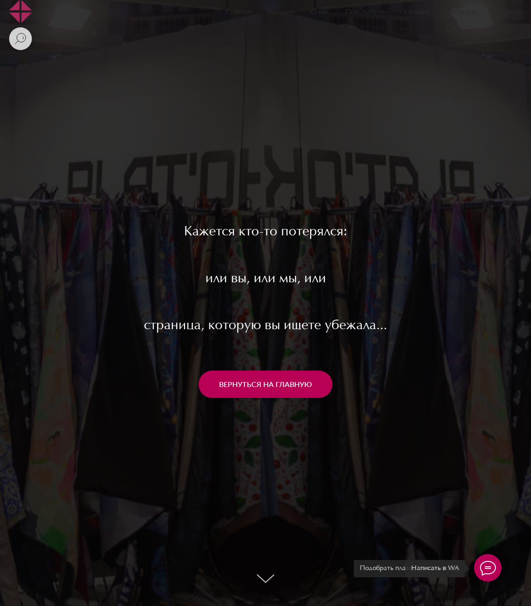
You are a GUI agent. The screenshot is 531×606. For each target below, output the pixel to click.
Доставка (460, 12)
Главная (238, 12)
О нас (320, 12)
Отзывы (416, 12)
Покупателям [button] (367, 12)
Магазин (281, 12)
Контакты (506, 12)
